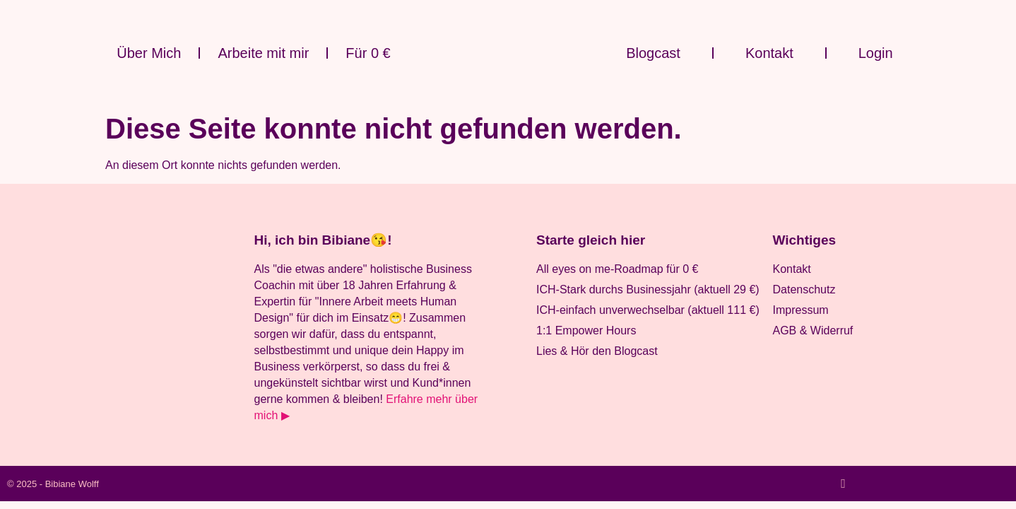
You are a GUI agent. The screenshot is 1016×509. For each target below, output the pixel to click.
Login (875, 53)
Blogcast (653, 53)
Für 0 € (367, 53)
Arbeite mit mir (263, 53)
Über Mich (149, 53)
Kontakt (769, 53)
